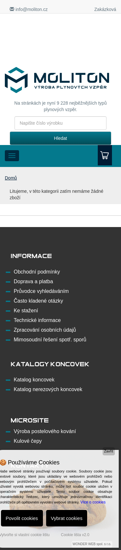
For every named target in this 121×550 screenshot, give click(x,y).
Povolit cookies (22, 518)
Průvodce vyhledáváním (41, 291)
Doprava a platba (33, 281)
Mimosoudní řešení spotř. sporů (50, 339)
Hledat (60, 138)
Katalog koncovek (34, 379)
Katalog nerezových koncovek (48, 389)
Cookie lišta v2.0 (75, 535)
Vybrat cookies (67, 518)
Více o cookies (93, 502)
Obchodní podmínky (37, 272)
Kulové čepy (28, 441)
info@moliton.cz (29, 9)
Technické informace (37, 320)
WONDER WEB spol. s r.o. (92, 544)
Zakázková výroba (105, 12)
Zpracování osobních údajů (45, 330)
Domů (11, 178)
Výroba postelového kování (45, 431)
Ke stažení (26, 310)
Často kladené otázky (38, 301)
